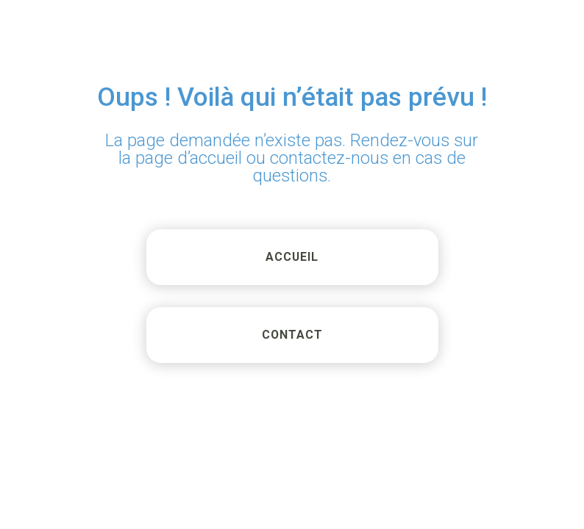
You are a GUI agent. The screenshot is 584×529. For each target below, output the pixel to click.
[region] (393, 405)
